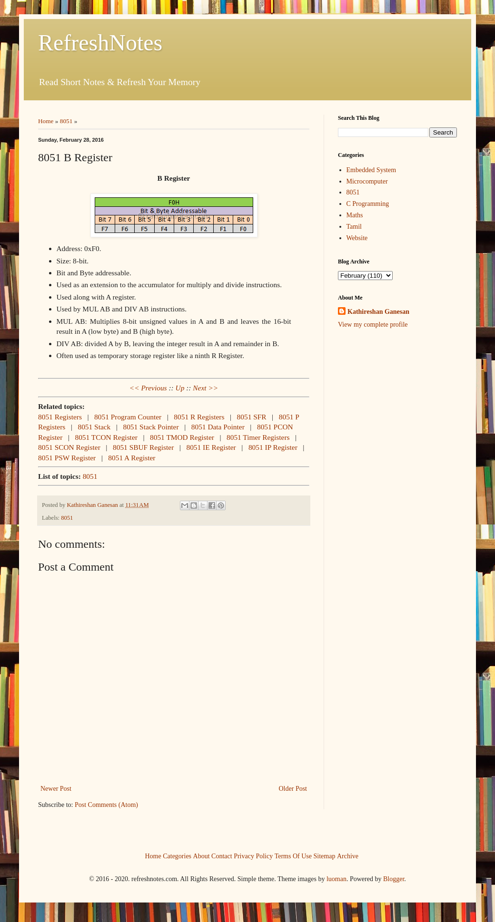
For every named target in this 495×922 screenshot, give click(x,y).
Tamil (354, 226)
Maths (354, 215)
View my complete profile (373, 324)
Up (180, 388)
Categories (177, 855)
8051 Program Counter (127, 417)
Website (357, 238)
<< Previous (148, 388)
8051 (66, 121)
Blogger (393, 879)
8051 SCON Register (69, 447)
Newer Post (55, 788)
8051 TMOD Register (182, 437)
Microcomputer (367, 181)
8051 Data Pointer (218, 427)
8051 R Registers (199, 417)
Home (46, 121)
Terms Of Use (293, 855)
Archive (347, 855)
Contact (221, 855)
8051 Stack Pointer (150, 427)
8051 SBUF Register (143, 447)
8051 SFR (252, 417)
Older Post (293, 788)
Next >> (205, 388)
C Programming (367, 203)
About (201, 855)
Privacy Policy (253, 855)
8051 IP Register (272, 447)
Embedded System (371, 170)
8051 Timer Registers (258, 437)
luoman (336, 879)
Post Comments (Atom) (106, 804)
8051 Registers (60, 417)
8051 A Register (131, 458)
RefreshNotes (100, 42)
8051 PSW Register (67, 458)
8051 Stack (94, 427)
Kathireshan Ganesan (378, 311)
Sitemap (325, 855)
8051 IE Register (211, 447)
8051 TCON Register (106, 437)
